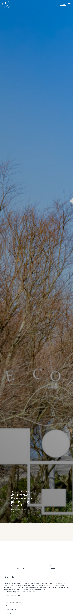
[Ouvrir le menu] (69, 4)
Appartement (15, 510)
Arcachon (25, 510)
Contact (63, 4)
